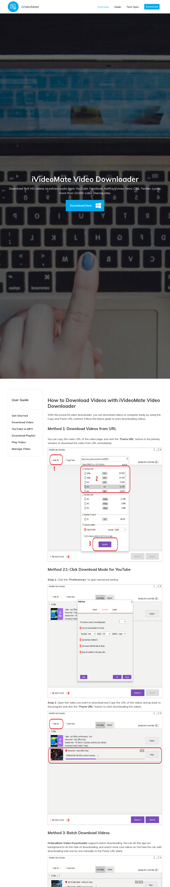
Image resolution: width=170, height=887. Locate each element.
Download (152, 6)
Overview (103, 6)
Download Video (22, 422)
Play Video (19, 442)
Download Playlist (23, 435)
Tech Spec (132, 6)
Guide (117, 6)
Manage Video (21, 448)
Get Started (20, 415)
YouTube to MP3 (22, 429)
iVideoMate (30, 7)
